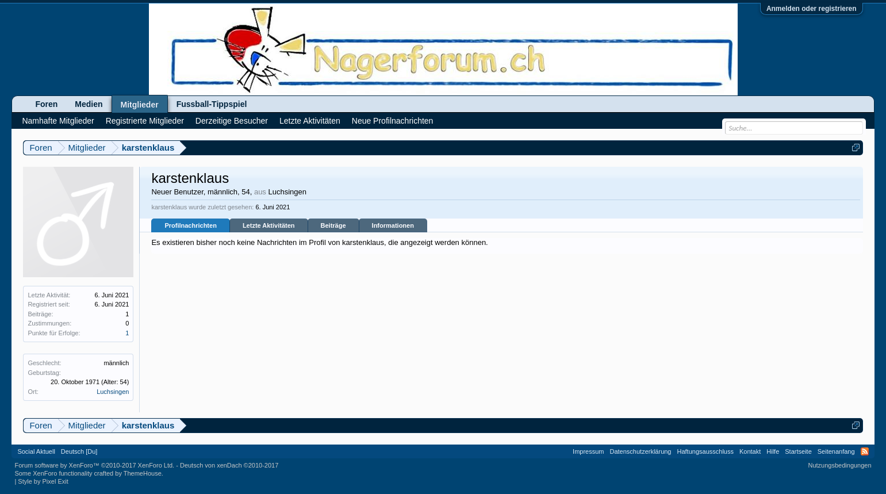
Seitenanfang (836, 451)
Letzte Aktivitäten (269, 225)
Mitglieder (140, 104)
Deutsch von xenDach (229, 465)
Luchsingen (113, 391)
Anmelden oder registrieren (811, 9)
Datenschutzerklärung (640, 451)
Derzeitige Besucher (231, 120)
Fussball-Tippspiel (212, 104)
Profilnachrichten (190, 225)
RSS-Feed (865, 451)
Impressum (588, 451)
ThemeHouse (143, 473)
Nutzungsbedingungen (840, 465)
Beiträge (333, 225)
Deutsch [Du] (79, 451)
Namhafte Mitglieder (58, 120)
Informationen (393, 225)
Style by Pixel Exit (43, 481)
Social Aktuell (36, 451)
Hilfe (772, 451)
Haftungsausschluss (705, 451)
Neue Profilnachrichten (393, 120)
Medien (88, 104)
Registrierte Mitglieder (145, 120)
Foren (46, 104)
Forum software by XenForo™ (94, 465)
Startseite (798, 451)
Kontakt (750, 451)
